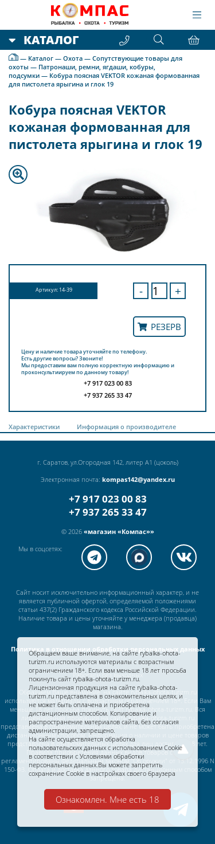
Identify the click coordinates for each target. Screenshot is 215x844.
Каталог (40, 58)
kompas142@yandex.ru (138, 479)
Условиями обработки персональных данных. (86, 760)
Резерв (159, 326)
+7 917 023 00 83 (108, 498)
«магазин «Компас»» (119, 531)
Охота (73, 58)
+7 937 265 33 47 (108, 512)
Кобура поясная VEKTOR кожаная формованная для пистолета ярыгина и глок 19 (104, 79)
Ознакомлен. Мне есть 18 (107, 799)
